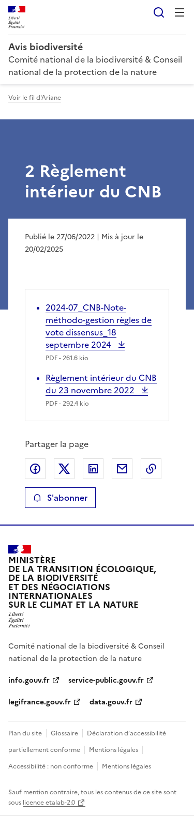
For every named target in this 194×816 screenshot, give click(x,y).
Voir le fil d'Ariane (34, 97)
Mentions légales (113, 750)
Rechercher (158, 12)
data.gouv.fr (110, 702)
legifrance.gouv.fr (39, 702)
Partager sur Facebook (35, 468)
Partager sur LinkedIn (93, 468)
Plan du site (25, 733)
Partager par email (122, 468)
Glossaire (64, 733)
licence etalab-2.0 (49, 802)
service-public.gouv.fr (106, 680)
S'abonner (60, 497)
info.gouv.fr (29, 680)
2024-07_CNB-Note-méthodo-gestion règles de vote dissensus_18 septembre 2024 (99, 326)
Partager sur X (64, 468)
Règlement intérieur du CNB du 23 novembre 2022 (101, 384)
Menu (179, 12)
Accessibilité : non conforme (50, 766)
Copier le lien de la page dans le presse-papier (151, 468)
